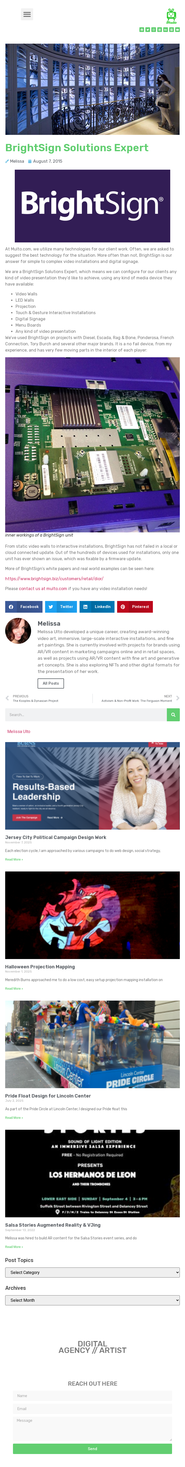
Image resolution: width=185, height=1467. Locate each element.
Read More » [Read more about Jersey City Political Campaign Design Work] (14, 859)
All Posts (51, 683)
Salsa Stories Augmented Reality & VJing (53, 1225)
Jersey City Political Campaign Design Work (55, 837)
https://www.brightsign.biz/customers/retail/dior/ (54, 578)
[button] (27, 14)
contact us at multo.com (43, 588)
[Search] (173, 714)
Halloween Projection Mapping (40, 967)
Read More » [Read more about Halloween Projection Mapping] (14, 988)
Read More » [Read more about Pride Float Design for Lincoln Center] (14, 1118)
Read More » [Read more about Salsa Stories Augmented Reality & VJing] (14, 1247)
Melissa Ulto (18, 731)
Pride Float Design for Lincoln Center (48, 1096)
